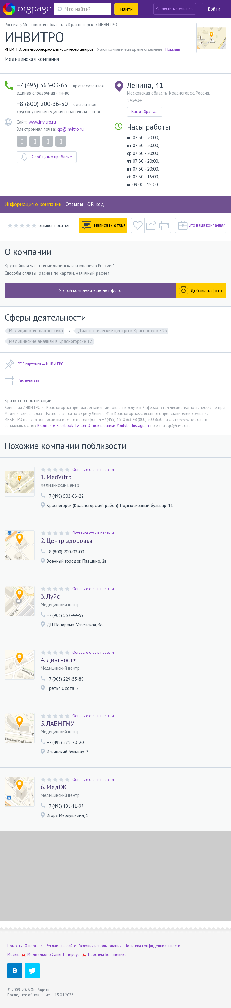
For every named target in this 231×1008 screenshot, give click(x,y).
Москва (13, 954)
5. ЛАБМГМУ (57, 723)
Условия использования (100, 945)
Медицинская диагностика (36, 330)
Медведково (39, 954)
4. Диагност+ (58, 660)
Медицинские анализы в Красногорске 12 (50, 341)
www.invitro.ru (42, 122)
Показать (172, 49)
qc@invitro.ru (70, 129)
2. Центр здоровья (66, 540)
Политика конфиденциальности (152, 945)
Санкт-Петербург (66, 954)
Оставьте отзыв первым (93, 469)
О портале (34, 945)
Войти (214, 9)
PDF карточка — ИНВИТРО (34, 364)
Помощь (14, 945)
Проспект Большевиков (108, 954)
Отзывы (74, 204)
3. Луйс (50, 596)
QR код (95, 204)
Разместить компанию (175, 8)
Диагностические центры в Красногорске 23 (122, 330)
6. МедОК (54, 787)
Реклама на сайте (61, 945)
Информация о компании (33, 204)
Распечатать (22, 380)
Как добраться (144, 111)
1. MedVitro (56, 477)
